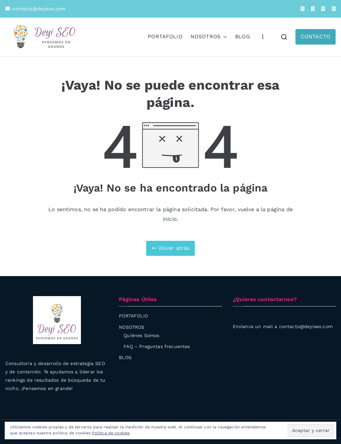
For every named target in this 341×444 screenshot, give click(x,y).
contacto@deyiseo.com (37, 8)
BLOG (242, 36)
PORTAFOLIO (165, 36)
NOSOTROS (208, 37)
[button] (223, 37)
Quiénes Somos (141, 335)
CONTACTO (315, 36)
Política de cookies (111, 433)
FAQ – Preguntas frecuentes (157, 346)
